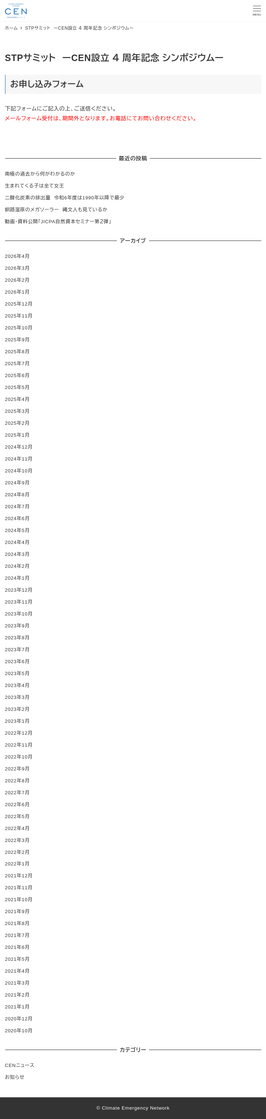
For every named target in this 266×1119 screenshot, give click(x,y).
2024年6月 (17, 518)
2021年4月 (17, 971)
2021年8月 (17, 923)
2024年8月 (17, 494)
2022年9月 (17, 769)
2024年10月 (19, 471)
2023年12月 (19, 590)
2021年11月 (19, 887)
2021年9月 (17, 911)
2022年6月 (17, 804)
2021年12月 (19, 875)
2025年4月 (17, 399)
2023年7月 (17, 649)
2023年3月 (17, 697)
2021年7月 (17, 935)
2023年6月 (17, 661)
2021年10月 (19, 899)
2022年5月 (17, 816)
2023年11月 (19, 602)
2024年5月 (17, 530)
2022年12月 (19, 733)
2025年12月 (19, 304)
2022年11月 (19, 745)
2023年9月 (17, 625)
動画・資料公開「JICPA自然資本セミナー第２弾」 (58, 221)
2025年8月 (17, 351)
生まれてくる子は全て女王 (34, 186)
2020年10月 (19, 1030)
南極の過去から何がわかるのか (40, 174)
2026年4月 (17, 256)
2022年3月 (17, 840)
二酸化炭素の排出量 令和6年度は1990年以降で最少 (65, 197)
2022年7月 (17, 792)
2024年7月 (17, 506)
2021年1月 (17, 1007)
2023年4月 (17, 685)
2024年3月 (17, 554)
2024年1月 (17, 578)
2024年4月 (17, 542)
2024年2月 (17, 566)
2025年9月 (17, 339)
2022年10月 (19, 757)
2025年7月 (17, 363)
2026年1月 (17, 292)
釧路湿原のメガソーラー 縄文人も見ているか (56, 209)
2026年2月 (17, 280)
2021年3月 (17, 983)
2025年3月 (17, 411)
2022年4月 (17, 828)
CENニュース (20, 1065)
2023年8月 (17, 637)
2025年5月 (17, 387)
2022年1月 (17, 864)
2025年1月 (17, 435)
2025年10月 (19, 327)
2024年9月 (17, 482)
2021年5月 (17, 959)
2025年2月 (17, 423)
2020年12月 (19, 1018)
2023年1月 (17, 721)
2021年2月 (17, 995)
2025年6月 (17, 375)
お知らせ (15, 1077)
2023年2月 (17, 709)
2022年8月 (17, 780)
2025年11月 (19, 316)
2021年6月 (17, 947)
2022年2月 (17, 852)
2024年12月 (19, 447)
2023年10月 (19, 614)
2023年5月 (17, 673)
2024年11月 (19, 459)
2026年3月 (17, 268)
